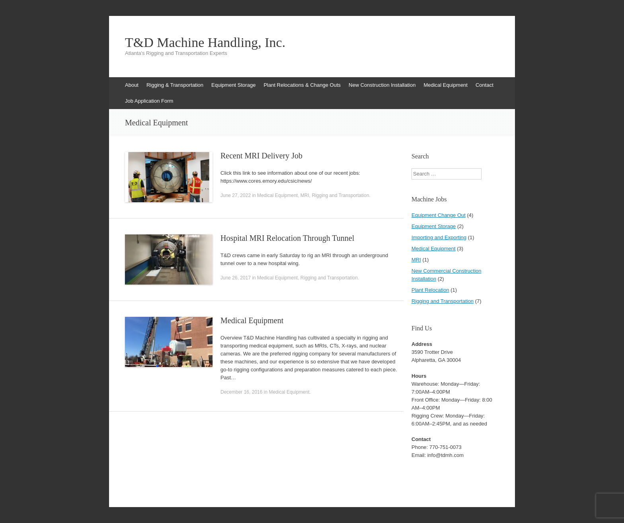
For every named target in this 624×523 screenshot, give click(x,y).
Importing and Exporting (438, 237)
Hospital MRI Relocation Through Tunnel (287, 238)
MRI (304, 195)
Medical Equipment (445, 85)
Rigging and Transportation (340, 195)
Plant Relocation (430, 290)
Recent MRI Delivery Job (261, 155)
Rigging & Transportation (174, 85)
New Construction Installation (382, 85)
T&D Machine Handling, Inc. (205, 42)
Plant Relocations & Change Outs (302, 85)
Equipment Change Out (438, 215)
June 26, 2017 (235, 278)
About (131, 85)
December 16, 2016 (241, 392)
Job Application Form (149, 101)
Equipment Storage (233, 85)
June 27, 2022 (235, 195)
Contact (484, 85)
